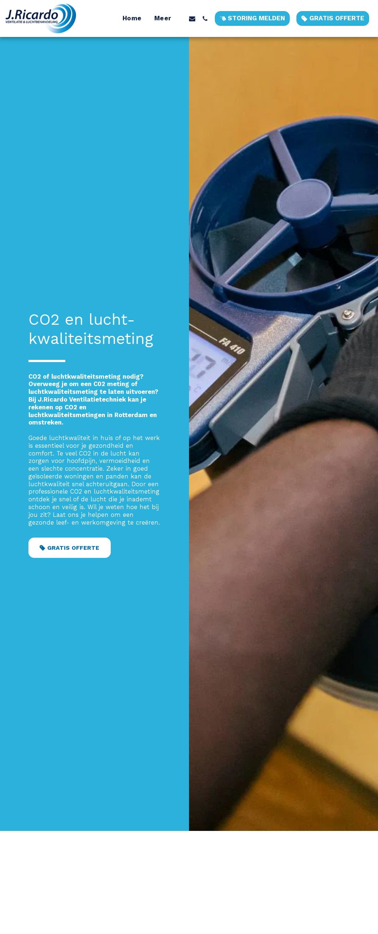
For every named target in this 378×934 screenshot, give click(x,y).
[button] (192, 18)
